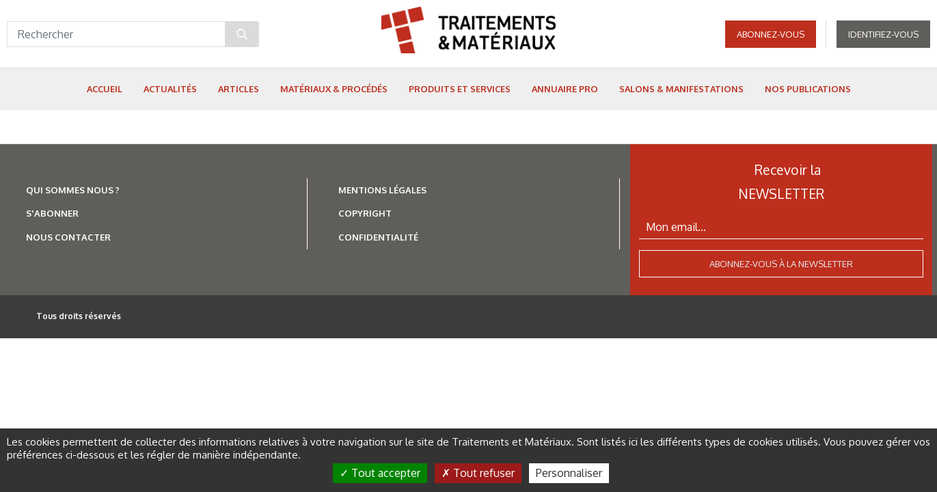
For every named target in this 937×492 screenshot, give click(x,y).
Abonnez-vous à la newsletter (781, 263)
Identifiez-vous (883, 34)
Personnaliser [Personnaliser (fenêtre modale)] (569, 473)
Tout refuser (478, 473)
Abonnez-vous (770, 34)
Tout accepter (380, 473)
